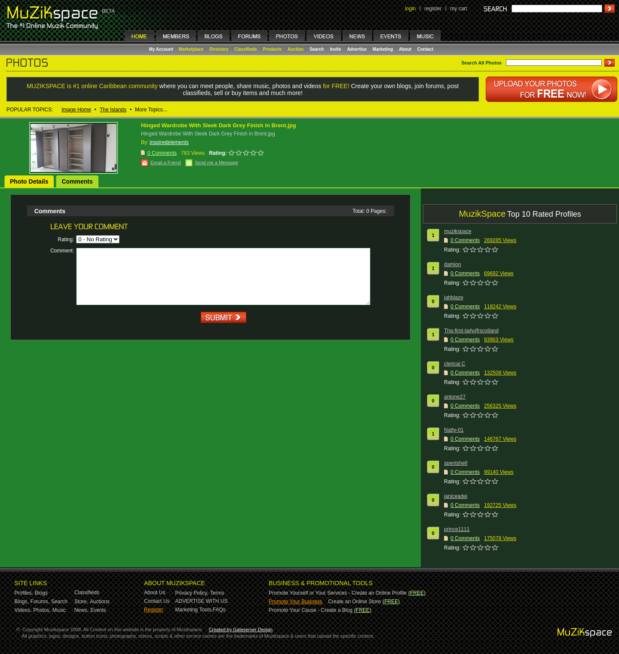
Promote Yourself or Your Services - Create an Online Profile (338, 593)
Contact (425, 49)
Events (98, 610)
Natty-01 (453, 430)
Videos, (23, 610)
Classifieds (245, 49)
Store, (81, 602)
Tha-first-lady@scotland (471, 331)
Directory (218, 49)
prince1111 (456, 529)
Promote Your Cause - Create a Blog (310, 610)
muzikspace (457, 231)
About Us (154, 593)
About (405, 49)
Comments (76, 181)
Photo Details (29, 181)
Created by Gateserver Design (240, 629)
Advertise (357, 49)
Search (317, 49)
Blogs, (22, 602)
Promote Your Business (295, 602)
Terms (217, 593)
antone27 (455, 397)
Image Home (76, 110)
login (410, 9)
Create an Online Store (354, 602)
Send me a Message (216, 162)
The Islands (113, 110)
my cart (458, 9)
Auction (295, 49)
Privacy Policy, (191, 593)
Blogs (41, 593)
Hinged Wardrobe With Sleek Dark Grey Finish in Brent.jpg (218, 125)
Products (272, 49)
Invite (335, 49)
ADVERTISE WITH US (201, 601)
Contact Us (156, 601)
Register (153, 610)
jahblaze (453, 298)
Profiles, (24, 593)
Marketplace (191, 49)
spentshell (455, 463)
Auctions (100, 602)
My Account (162, 49)
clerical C (454, 364)
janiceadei (455, 496)
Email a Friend (165, 162)
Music (59, 610)
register (432, 9)
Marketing (383, 49)
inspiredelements (169, 142)
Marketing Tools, (194, 610)
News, (81, 610)
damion (452, 264)
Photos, (42, 610)
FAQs (219, 610)
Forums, (40, 602)
